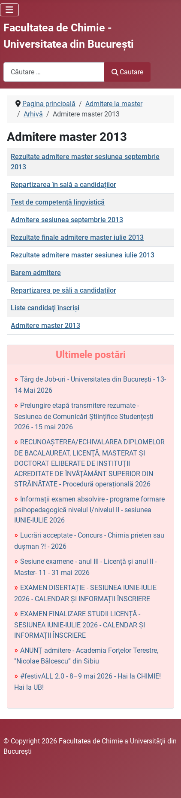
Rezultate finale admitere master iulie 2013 (77, 237)
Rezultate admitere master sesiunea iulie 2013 (82, 255)
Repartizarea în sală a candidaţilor (63, 184)
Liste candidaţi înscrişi (45, 308)
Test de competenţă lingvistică (58, 202)
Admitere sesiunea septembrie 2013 (67, 220)
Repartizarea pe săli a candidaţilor (63, 290)
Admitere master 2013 (45, 325)
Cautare (127, 72)
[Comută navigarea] (9, 9)
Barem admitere (36, 273)
